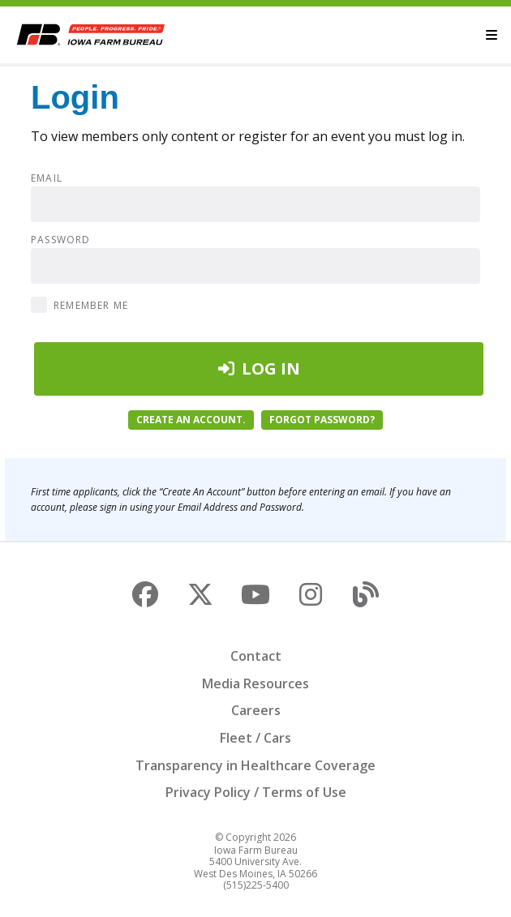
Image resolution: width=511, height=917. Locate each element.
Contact (255, 656)
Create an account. (191, 419)
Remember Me (91, 305)
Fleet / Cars (255, 738)
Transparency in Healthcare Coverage (255, 765)
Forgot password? (322, 419)
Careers (256, 710)
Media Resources (255, 683)
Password (61, 240)
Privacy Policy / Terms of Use (255, 792)
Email (46, 178)
